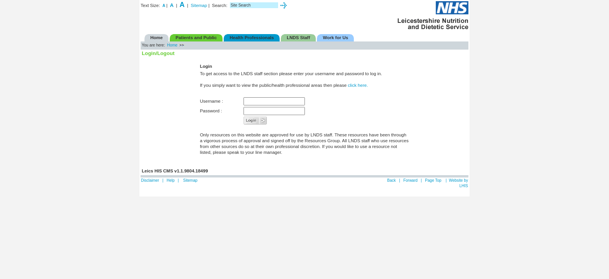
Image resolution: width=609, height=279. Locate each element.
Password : (211, 110)
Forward (410, 180)
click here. (358, 85)
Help (171, 180)
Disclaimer (150, 180)
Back (391, 180)
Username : (211, 101)
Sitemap (199, 5)
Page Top (433, 180)
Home (172, 45)
